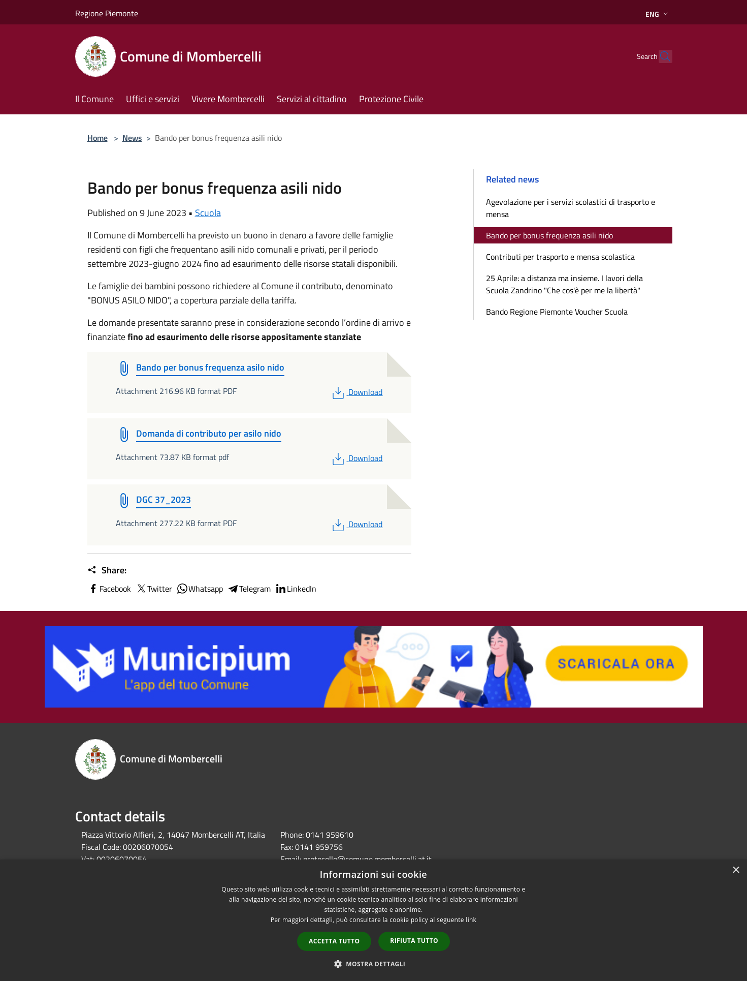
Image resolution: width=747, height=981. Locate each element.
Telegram (249, 589)
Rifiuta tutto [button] (414, 940)
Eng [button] (657, 14)
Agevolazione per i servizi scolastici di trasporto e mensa (570, 208)
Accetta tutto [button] (334, 941)
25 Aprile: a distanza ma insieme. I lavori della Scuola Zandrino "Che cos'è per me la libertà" (564, 284)
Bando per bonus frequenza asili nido (549, 235)
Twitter (153, 589)
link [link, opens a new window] (471, 919)
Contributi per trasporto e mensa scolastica (560, 257)
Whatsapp (199, 589)
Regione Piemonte (106, 13)
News (132, 138)
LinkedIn (295, 589)
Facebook (109, 589)
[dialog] (373, 920)
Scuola (208, 213)
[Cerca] (660, 56)
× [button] (735, 870)
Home (97, 138)
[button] (374, 964)
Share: (106, 570)
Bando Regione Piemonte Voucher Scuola (557, 311)
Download (356, 392)
